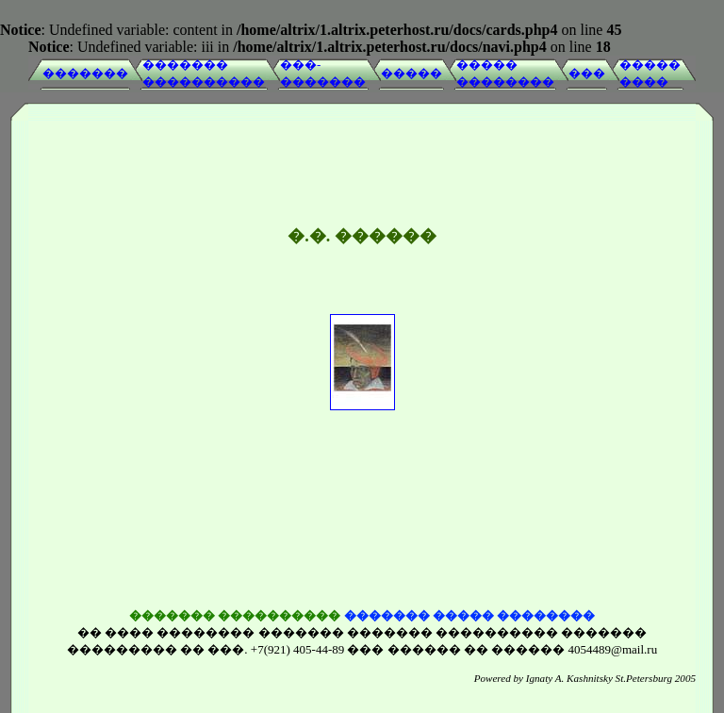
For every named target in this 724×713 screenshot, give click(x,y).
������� (85, 73)
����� (411, 73)
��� (586, 73)
